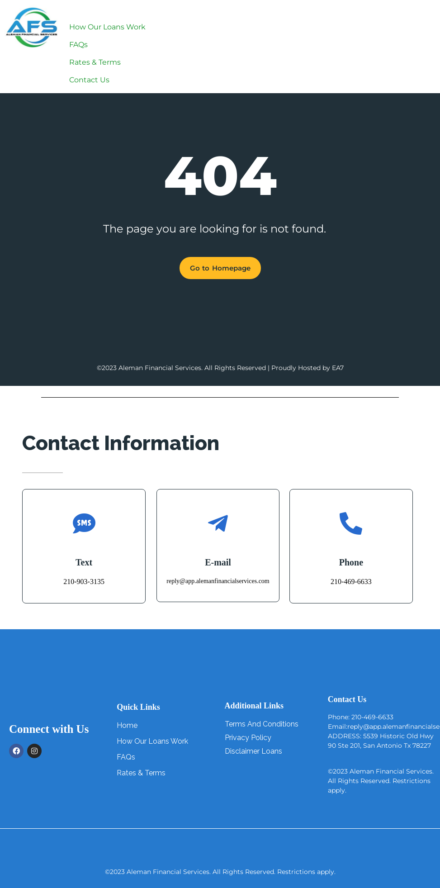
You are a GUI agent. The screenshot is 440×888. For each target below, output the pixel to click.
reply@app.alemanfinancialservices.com (217, 581)
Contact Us (89, 80)
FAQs (78, 44)
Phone (351, 562)
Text (84, 562)
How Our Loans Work (107, 27)
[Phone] (351, 523)
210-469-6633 (351, 581)
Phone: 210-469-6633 (360, 717)
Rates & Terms (95, 62)
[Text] (84, 523)
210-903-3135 (83, 581)
